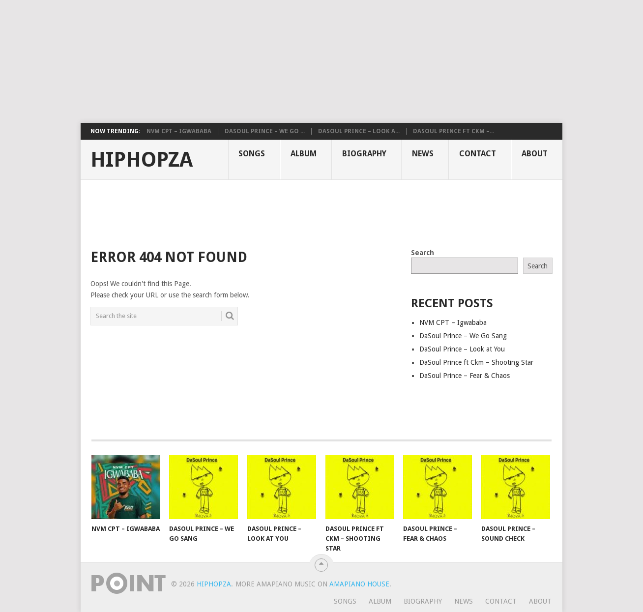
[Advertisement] (238, 61)
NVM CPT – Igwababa (178, 131)
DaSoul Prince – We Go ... (265, 131)
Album (304, 153)
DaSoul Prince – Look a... (359, 131)
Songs (251, 153)
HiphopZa (141, 159)
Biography (364, 153)
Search (422, 253)
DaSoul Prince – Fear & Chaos (464, 375)
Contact (477, 153)
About (535, 153)
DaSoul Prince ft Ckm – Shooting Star (476, 362)
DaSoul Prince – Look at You (462, 349)
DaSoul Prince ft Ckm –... (453, 131)
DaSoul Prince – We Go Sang (463, 336)
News (423, 153)
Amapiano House (359, 584)
